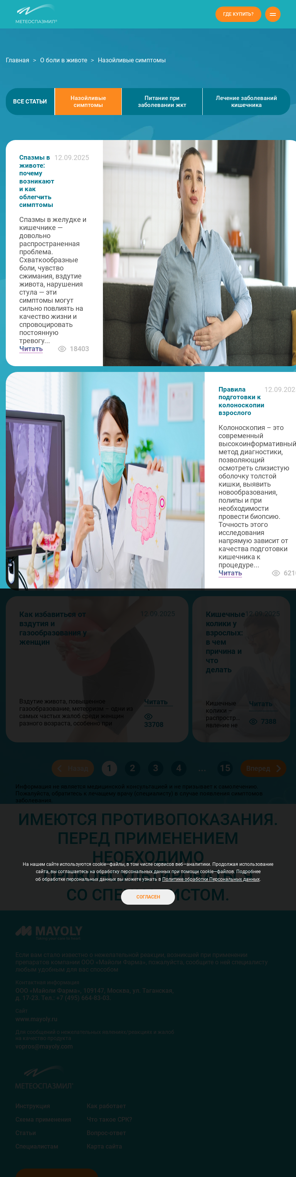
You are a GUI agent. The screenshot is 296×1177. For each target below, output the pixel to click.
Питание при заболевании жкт (162, 101)
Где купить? (238, 14)
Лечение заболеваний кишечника (246, 101)
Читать (31, 349)
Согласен (148, 897)
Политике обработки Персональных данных (211, 879)
